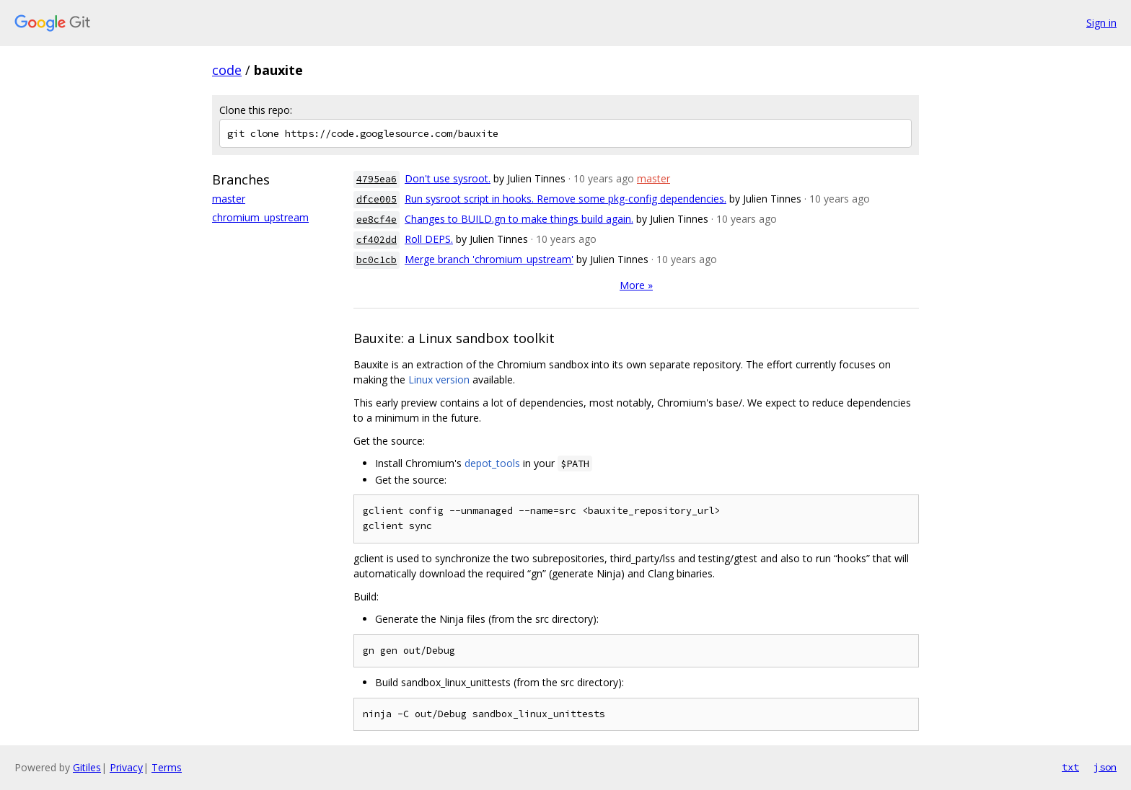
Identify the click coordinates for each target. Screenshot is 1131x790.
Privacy (126, 767)
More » (636, 285)
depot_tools (492, 463)
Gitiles (87, 767)
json (1105, 766)
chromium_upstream (260, 217)
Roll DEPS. (429, 239)
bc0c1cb (376, 260)
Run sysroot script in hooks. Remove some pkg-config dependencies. (565, 198)
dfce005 (376, 199)
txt (1070, 766)
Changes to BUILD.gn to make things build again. (519, 219)
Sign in (1101, 23)
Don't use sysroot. (447, 178)
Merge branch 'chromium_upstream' (489, 259)
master (228, 198)
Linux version (439, 379)
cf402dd (376, 240)
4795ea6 (376, 179)
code (227, 70)
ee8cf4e (376, 219)
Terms (166, 767)
